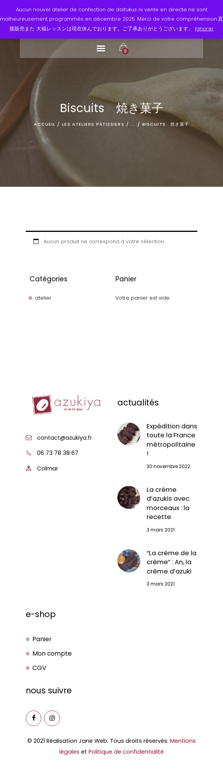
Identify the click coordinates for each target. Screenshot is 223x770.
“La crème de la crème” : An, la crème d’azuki (171, 562)
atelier (43, 298)
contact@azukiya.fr (64, 438)
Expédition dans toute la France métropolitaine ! (172, 440)
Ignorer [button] (204, 28)
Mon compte (52, 653)
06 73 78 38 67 (57, 453)
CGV (39, 668)
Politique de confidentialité (126, 752)
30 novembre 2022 (168, 466)
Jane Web (93, 741)
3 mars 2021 (161, 529)
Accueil (45, 124)
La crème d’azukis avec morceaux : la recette (168, 503)
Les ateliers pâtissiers (93, 124)
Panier (41, 639)
